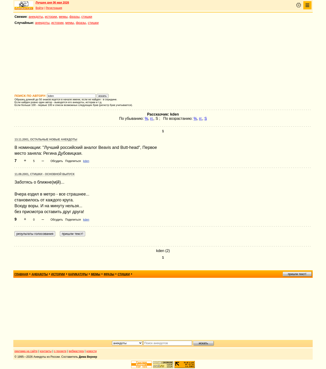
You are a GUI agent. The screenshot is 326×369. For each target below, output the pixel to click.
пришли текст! (297, 274)
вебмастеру (76, 351)
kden (86, 161)
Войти (39, 8)
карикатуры (78, 274)
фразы (74, 17)
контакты (46, 351)
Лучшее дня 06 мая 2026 (52, 2)
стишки (86, 17)
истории (51, 17)
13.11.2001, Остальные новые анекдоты (45, 139)
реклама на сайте (26, 351)
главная (21, 274)
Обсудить (57, 161)
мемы (63, 17)
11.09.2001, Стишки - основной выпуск (44, 174)
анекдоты (36, 17)
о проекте (60, 351)
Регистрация (54, 8)
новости (91, 351)
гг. (151, 118)
